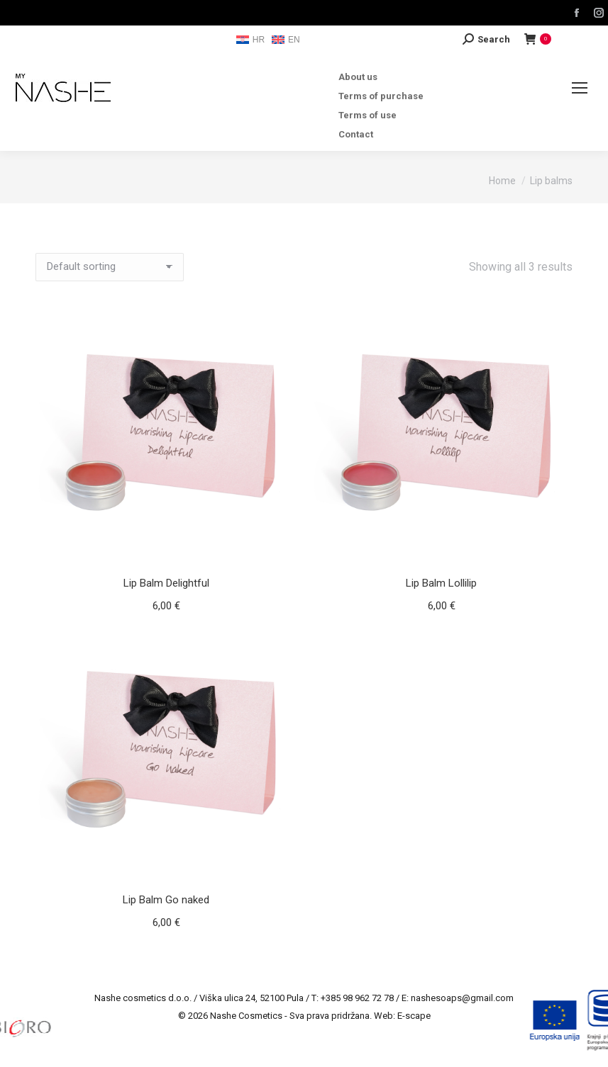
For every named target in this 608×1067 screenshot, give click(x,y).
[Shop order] (109, 267)
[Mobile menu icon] (579, 88)
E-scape (414, 1015)
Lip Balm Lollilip (441, 583)
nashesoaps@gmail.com (462, 998)
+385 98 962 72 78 (357, 998)
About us (357, 77)
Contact (355, 134)
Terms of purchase (381, 96)
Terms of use (367, 115)
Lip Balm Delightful (166, 583)
